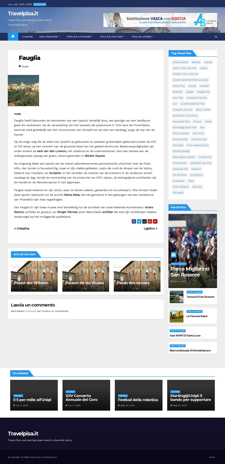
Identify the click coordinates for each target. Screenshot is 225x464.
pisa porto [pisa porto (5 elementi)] (198, 133)
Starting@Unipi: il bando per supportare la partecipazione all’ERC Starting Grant (190, 401)
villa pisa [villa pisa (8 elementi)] (197, 186)
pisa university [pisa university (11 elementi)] (180, 139)
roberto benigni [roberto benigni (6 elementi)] (181, 151)
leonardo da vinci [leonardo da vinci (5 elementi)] (182, 109)
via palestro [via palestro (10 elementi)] (196, 175)
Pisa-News (18, 396)
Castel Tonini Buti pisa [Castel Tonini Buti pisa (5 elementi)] (184, 68)
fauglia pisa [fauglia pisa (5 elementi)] (203, 92)
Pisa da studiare (80, 36)
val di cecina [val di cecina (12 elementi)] (179, 175)
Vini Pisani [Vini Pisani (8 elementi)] (178, 192)
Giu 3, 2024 (22, 405)
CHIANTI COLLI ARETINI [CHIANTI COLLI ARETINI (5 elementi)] (185, 74)
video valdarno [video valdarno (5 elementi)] (181, 186)
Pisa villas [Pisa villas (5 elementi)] (178, 145)
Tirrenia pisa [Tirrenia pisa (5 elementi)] (204, 157)
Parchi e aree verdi (179, 264)
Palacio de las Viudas (84, 283)
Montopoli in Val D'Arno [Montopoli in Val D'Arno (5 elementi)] (185, 115)
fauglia (25, 66)
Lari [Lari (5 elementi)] (175, 103)
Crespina (21, 228)
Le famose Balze (197, 316)
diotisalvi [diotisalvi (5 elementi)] (177, 92)
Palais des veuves (133, 283)
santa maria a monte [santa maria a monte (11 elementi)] (184, 157)
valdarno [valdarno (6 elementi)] (196, 169)
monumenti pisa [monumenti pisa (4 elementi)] (181, 121)
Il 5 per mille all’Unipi (32, 399)
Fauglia (29, 58)
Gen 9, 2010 (180, 281)
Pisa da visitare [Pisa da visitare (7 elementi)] (181, 133)
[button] (216, 36)
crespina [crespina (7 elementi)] (204, 86)
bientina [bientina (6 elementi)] (196, 62)
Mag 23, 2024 (128, 405)
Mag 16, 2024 (180, 405)
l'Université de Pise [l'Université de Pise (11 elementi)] (197, 97)
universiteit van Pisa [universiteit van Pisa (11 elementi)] (200, 163)
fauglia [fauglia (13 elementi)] (189, 92)
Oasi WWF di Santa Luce (185, 335)
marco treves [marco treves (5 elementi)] (203, 109)
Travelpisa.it (23, 13)
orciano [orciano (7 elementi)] (197, 121)
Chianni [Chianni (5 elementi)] (203, 68)
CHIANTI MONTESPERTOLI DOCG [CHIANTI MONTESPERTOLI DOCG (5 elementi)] (190, 80)
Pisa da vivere (143, 36)
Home (212, 457)
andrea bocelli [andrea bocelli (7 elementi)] (180, 62)
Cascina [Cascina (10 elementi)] (208, 62)
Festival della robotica (138, 399)
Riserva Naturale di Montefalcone (190, 350)
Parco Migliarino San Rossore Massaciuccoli (190, 275)
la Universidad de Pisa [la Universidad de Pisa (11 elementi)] (192, 103)
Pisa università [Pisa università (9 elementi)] (198, 139)
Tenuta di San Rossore (200, 296)
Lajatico (150, 228)
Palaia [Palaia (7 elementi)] (208, 121)
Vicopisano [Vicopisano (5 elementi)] (178, 181)
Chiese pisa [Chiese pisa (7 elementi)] (179, 86)
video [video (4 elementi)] (191, 181)
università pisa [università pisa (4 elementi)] (180, 169)
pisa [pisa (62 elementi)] (202, 127)
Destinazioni (50, 36)
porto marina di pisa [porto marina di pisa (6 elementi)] (197, 145)
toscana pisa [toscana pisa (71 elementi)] (180, 163)
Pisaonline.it (51, 457)
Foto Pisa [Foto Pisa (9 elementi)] (178, 97)
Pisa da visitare (112, 36)
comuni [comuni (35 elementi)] (192, 86)
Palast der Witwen (31, 283)
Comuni (27, 36)
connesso (31, 311)
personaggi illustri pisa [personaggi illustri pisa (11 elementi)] (184, 127)
